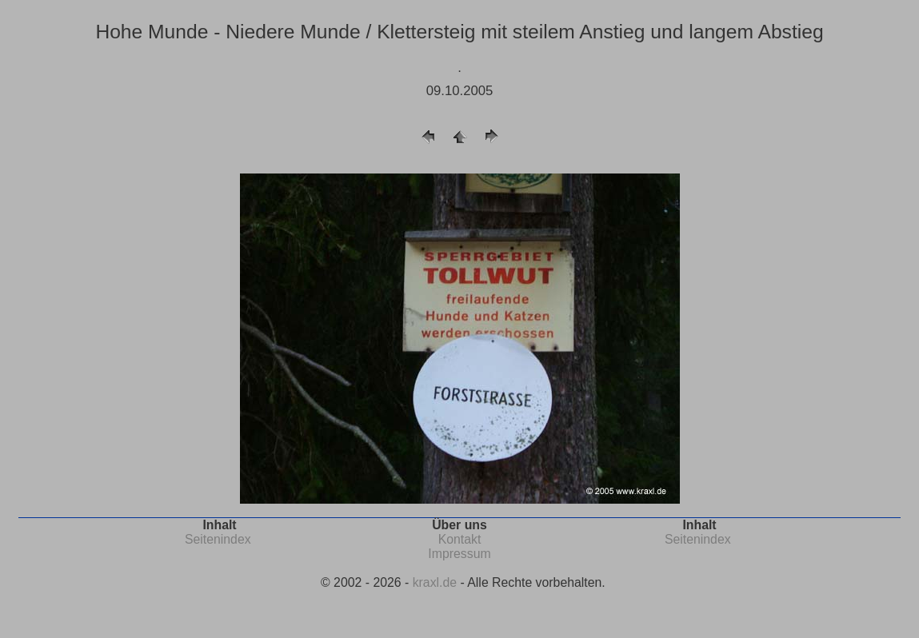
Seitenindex (218, 539)
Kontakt (459, 539)
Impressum (459, 553)
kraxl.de (435, 582)
